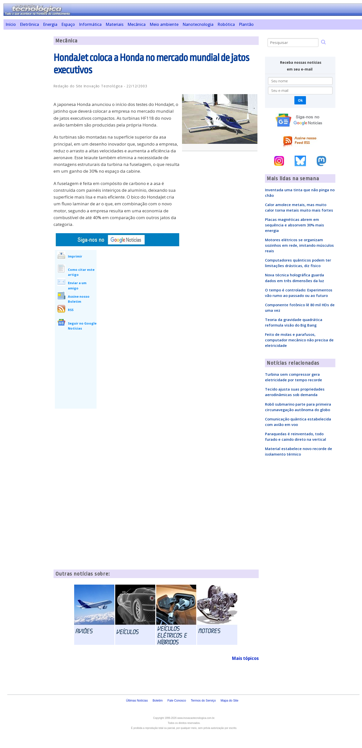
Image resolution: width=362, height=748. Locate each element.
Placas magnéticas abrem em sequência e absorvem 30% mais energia (294, 225)
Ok (300, 100)
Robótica (226, 24)
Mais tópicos (245, 658)
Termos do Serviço (203, 700)
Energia (50, 24)
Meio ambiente (164, 24)
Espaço (68, 24)
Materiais (114, 24)
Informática (90, 24)
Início (11, 24)
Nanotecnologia (198, 24)
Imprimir (75, 256)
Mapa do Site (229, 700)
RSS (70, 309)
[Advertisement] (26, 111)
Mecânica (136, 24)
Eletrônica (29, 24)
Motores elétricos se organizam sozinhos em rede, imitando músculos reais (299, 245)
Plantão (246, 24)
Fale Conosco (176, 700)
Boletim (158, 700)
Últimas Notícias (137, 700)
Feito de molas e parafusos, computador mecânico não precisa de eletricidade (299, 340)
